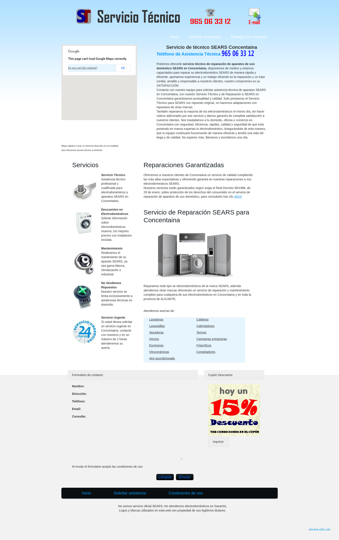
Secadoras (156, 332)
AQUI (237, 196)
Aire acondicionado (162, 358)
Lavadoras (156, 319)
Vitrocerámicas (159, 352)
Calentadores (205, 326)
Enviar (185, 477)
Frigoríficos (204, 345)
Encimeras (156, 345)
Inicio (174, 37)
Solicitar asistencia (205, 37)
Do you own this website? (83, 68)
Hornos (154, 339)
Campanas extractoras (212, 339)
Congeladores (206, 352)
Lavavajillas (157, 326)
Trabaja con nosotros (249, 37)
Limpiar (165, 477)
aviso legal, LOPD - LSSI (319, 529)
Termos (201, 332)
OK (123, 68)
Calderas (203, 319)
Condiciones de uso (186, 493)
